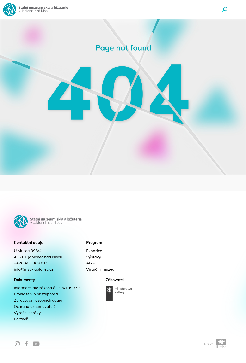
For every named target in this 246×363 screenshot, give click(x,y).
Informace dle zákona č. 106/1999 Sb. (48, 288)
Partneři (21, 319)
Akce (90, 263)
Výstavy (93, 257)
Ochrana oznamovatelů (35, 307)
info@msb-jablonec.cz (33, 270)
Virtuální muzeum (102, 270)
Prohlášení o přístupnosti (36, 294)
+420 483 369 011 (31, 263)
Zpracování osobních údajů (38, 301)
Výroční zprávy (27, 313)
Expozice (94, 251)
